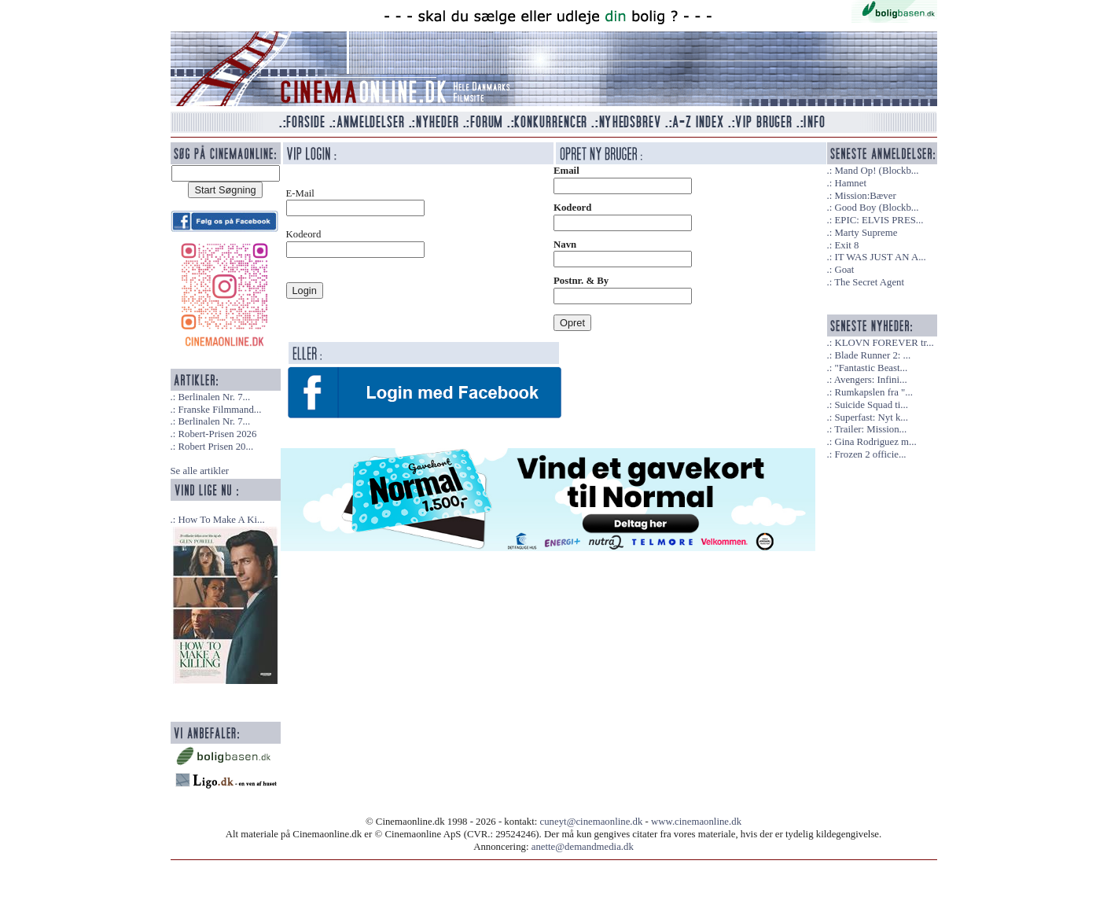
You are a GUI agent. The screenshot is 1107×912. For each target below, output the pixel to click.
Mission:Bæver (865, 195)
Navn (565, 244)
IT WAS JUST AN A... (879, 257)
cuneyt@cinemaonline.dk (591, 821)
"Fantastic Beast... (870, 367)
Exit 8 (846, 245)
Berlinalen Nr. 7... (214, 397)
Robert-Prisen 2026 (217, 433)
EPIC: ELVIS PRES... (878, 220)
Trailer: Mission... (870, 429)
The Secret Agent (869, 282)
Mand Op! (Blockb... (876, 170)
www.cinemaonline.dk (696, 821)
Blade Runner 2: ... (872, 355)
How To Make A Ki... (221, 519)
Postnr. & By (581, 280)
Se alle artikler (200, 470)
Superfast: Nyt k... (870, 417)
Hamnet (850, 183)
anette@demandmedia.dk (582, 846)
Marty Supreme (865, 232)
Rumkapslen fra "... (873, 392)
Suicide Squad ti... (870, 404)
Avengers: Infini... (870, 379)
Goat (844, 269)
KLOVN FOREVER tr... (883, 342)
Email (566, 170)
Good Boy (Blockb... (876, 207)
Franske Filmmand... (219, 409)
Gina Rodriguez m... (875, 441)
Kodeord (572, 207)
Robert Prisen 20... (215, 446)
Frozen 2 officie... (870, 454)
